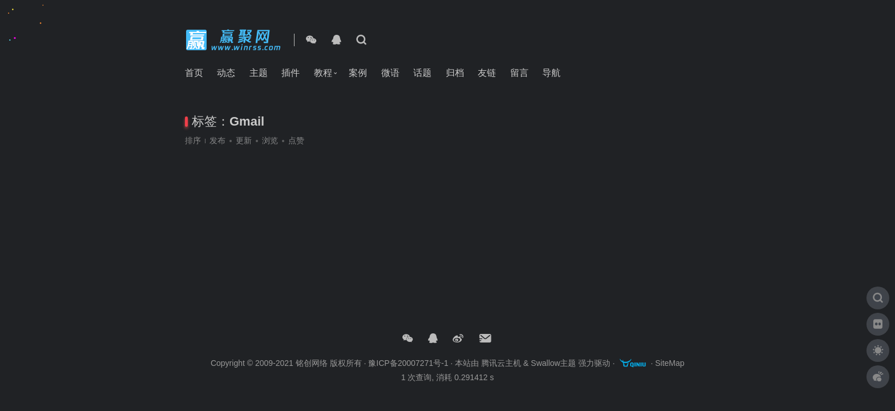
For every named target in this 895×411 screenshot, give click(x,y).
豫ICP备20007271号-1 (408, 363)
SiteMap (669, 363)
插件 (290, 73)
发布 (217, 140)
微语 (390, 73)
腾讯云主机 (501, 363)
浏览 (270, 140)
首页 (194, 73)
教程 (323, 73)
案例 (358, 73)
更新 (244, 140)
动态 (226, 73)
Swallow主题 (553, 363)
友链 (487, 73)
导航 (551, 73)
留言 (519, 73)
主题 (258, 73)
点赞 (296, 140)
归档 (455, 73)
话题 (422, 73)
